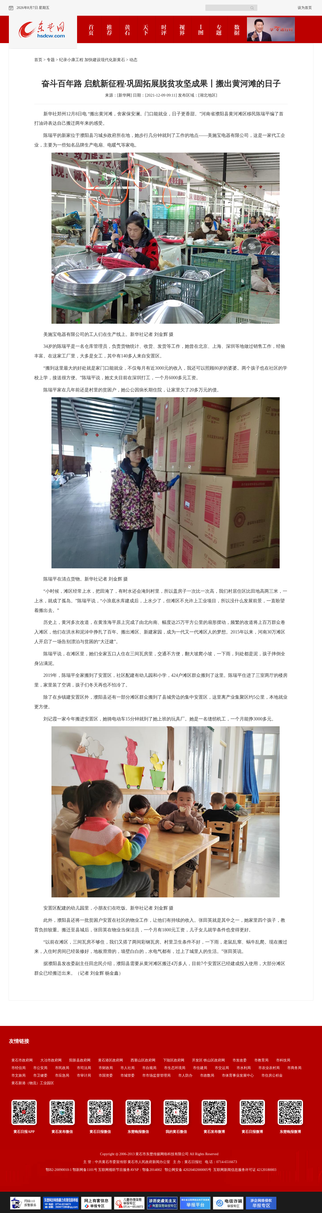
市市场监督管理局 (156, 1075)
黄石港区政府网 (110, 1060)
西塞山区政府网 (143, 1060)
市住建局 (200, 1068)
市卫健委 (40, 1075)
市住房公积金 (272, 1075)
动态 (133, 60)
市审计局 (84, 1075)
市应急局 (62, 1075)
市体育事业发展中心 (238, 1075)
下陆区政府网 (173, 1060)
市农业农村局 (269, 1068)
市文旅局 (18, 1075)
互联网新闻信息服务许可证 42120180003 (244, 1170)
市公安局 (40, 1068)
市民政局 (62, 1068)
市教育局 (261, 1060)
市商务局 (294, 1068)
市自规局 (149, 1068)
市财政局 (106, 1068)
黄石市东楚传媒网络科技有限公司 (162, 1154)
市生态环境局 (174, 1068)
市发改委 (239, 1060)
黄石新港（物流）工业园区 (32, 1083)
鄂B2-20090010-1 (59, 1170)
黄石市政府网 (22, 1060)
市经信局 (18, 1068)
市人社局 (127, 1068)
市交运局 (222, 1068)
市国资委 (106, 1075)
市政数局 (207, 1075)
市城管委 (127, 1075)
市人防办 (185, 1075)
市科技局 (283, 1060)
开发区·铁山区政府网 (208, 1060)
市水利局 (244, 1068)
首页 (38, 60)
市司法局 (84, 1068)
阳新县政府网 (80, 1060)
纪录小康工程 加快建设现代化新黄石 (92, 60)
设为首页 (305, 8)
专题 (51, 60)
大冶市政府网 (51, 1060)
